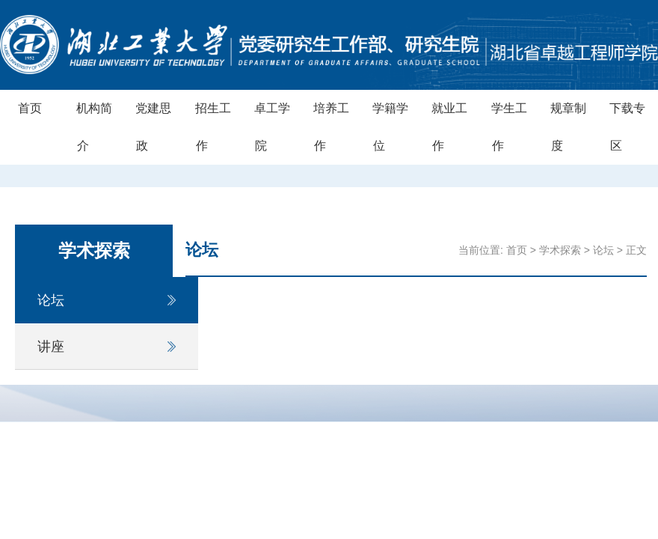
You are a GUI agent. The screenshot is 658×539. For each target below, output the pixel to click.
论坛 (50, 300)
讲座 (50, 346)
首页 (30, 108)
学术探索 (560, 250)
